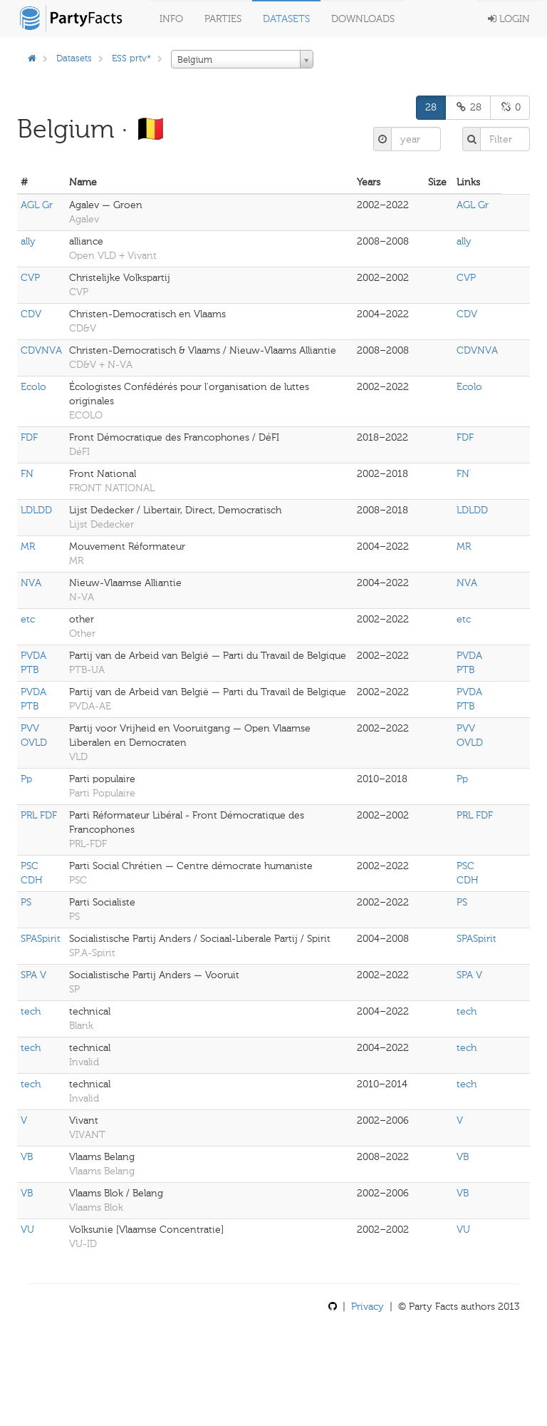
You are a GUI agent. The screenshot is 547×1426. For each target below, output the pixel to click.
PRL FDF (39, 815)
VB (27, 1157)
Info (171, 19)
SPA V (33, 975)
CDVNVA (41, 350)
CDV (31, 314)
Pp (26, 779)
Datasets (286, 19)
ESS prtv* (131, 58)
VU (27, 1230)
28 (431, 107)
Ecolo (33, 387)
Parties (222, 19)
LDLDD (36, 510)
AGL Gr (37, 205)
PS (26, 902)
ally (28, 241)
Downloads (363, 19)
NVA (31, 583)
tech (31, 1011)
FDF (29, 437)
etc (28, 619)
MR (28, 546)
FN (27, 474)
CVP (30, 278)
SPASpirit (41, 939)
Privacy (367, 1307)
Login (509, 19)
